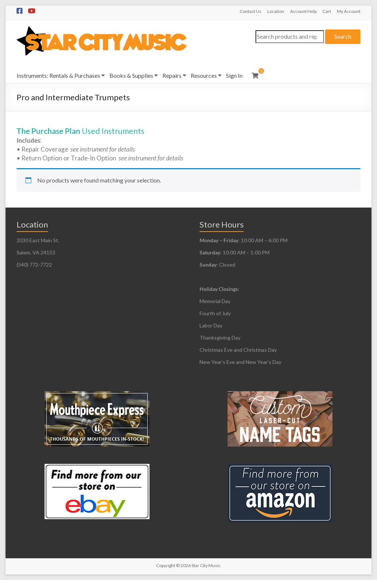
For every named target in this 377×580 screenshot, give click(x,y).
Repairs (172, 75)
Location (275, 11)
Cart (327, 11)
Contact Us (250, 11)
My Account (348, 11)
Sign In (234, 75)
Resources (204, 75)
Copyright (165, 565)
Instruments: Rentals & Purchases (58, 75)
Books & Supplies (131, 75)
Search (342, 36)
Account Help (303, 11)
